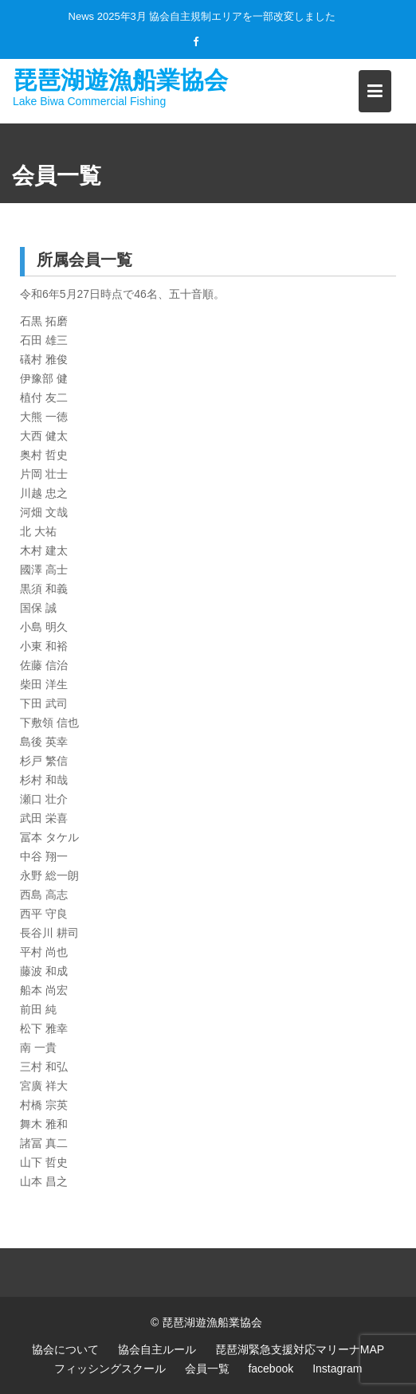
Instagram (337, 1368)
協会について (65, 1349)
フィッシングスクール (110, 1368)
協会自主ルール (157, 1349)
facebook (270, 1368)
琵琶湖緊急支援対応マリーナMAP (299, 1349)
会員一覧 (207, 1368)
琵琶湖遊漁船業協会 (120, 79)
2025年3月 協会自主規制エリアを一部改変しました (216, 16)
